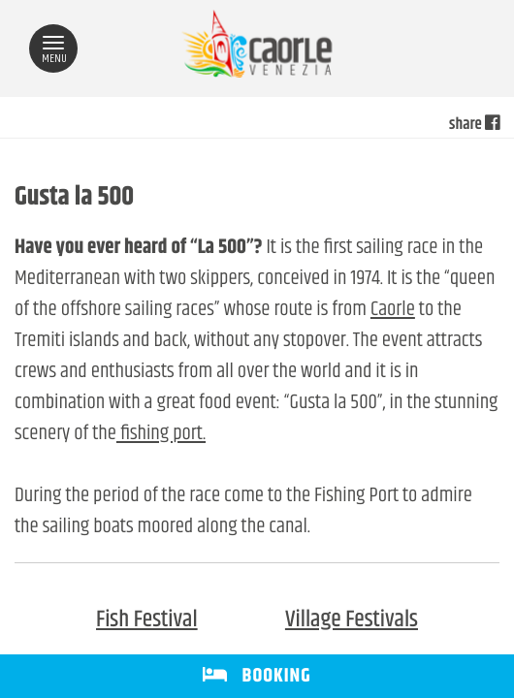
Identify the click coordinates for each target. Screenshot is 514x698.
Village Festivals (351, 620)
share (474, 125)
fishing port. (161, 434)
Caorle (392, 310)
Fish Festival (147, 620)
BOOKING (256, 676)
